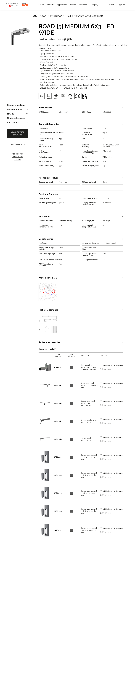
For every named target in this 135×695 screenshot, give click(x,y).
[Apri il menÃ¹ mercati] (122, 4)
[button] (40, 5)
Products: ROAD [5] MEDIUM (52, 16)
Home (34, 16)
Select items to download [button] (17, 133)
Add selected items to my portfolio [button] (17, 157)
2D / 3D (10, 114)
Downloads (106, 369)
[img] (42, 96)
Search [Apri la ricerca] (110, 5)
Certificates (13, 122)
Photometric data (16, 118)
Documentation (15, 110)
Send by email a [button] (18, 144)
